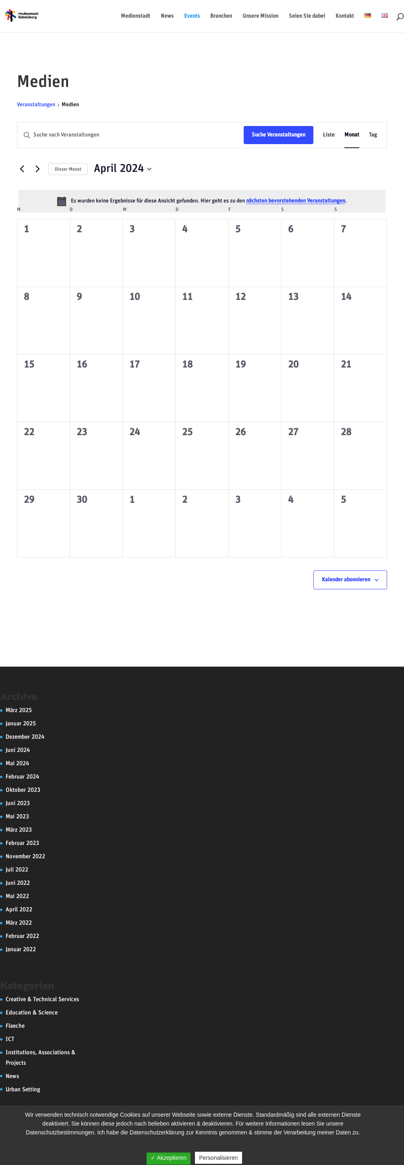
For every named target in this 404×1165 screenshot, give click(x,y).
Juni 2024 (18, 750)
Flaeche (15, 1026)
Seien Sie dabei (307, 16)
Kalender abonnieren (346, 579)
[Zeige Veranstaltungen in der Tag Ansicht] (373, 135)
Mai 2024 (17, 763)
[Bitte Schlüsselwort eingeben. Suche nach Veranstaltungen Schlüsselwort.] (130, 135)
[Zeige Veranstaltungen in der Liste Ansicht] (329, 135)
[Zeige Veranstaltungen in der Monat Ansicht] (351, 135)
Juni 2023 (18, 803)
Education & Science (32, 1013)
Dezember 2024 (25, 737)
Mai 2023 (17, 817)
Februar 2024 (22, 777)
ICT (10, 1039)
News (167, 16)
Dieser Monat (68, 169)
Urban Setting (23, 1090)
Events (192, 16)
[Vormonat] (22, 169)
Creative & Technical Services (42, 999)
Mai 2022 (17, 896)
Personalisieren (218, 1158)
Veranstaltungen (36, 104)
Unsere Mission (260, 16)
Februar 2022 (22, 936)
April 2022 (19, 910)
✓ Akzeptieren (168, 1158)
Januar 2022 (21, 949)
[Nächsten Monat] (37, 169)
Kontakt (345, 16)
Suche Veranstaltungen (278, 135)
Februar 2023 (22, 843)
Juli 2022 (17, 870)
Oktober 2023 (23, 790)
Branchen (221, 16)
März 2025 (19, 710)
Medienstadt (135, 16)
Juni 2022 (18, 883)
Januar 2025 (21, 724)
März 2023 (19, 830)
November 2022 (25, 856)
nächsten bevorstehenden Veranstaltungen (295, 201)
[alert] (202, 201)
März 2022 (19, 923)
